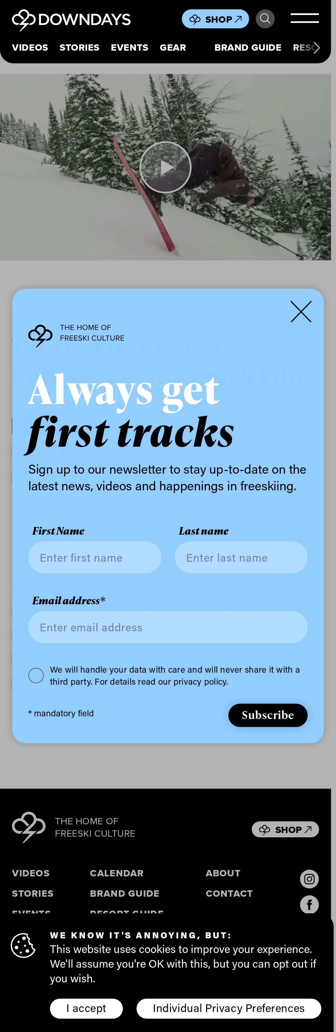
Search (265, 18)
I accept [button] (86, 1007)
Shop (223, 19)
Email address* (68, 600)
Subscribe (268, 714)
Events (129, 47)
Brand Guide (247, 47)
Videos (30, 47)
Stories (80, 47)
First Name (58, 531)
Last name (203, 531)
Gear (173, 47)
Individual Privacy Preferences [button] (229, 1007)
